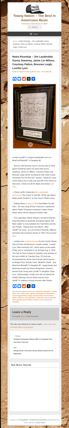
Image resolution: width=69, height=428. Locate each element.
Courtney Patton (38, 295)
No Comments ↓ (47, 72)
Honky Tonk (25, 293)
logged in (23, 316)
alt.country (31, 291)
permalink (15, 302)
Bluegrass (47, 291)
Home (15, 41)
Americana (39, 291)
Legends (32, 293)
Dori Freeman (48, 295)
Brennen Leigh (27, 295)
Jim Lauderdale (30, 298)
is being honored (31, 241)
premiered (29, 204)
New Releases (40, 293)
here (14, 236)
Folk (18, 293)
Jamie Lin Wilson (18, 298)
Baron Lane (36, 72)
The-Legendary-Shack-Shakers (22, 300)
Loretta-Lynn (40, 298)
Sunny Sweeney (50, 298)
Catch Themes (40, 422)
